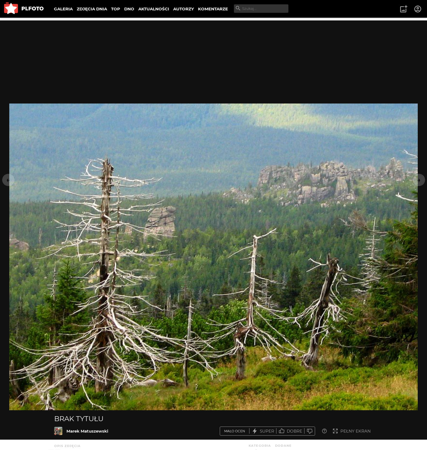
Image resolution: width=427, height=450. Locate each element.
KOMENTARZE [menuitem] (213, 8)
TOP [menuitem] (115, 8)
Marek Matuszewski (87, 431)
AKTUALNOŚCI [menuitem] (153, 8)
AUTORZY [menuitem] (183, 8)
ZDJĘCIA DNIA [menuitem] (92, 8)
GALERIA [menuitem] (63, 8)
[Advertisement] (213, 58)
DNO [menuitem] (129, 8)
